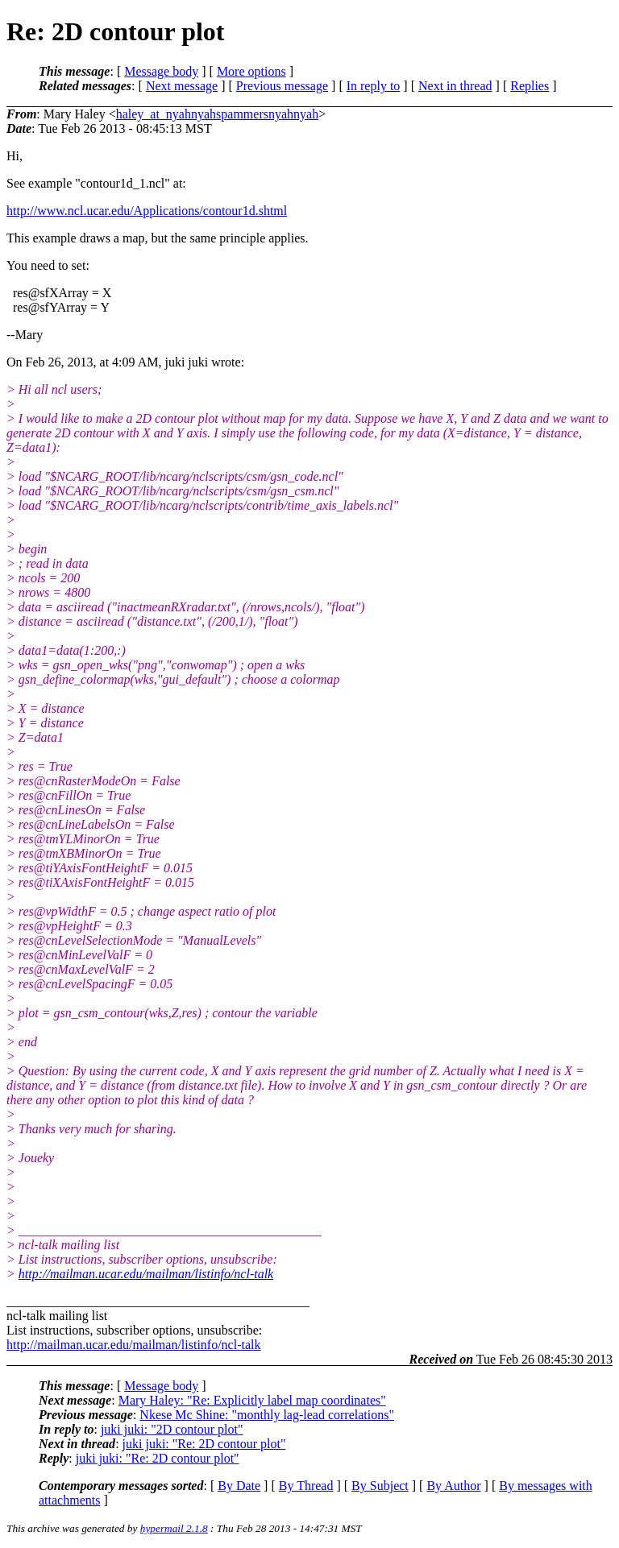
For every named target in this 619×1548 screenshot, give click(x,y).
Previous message (282, 86)
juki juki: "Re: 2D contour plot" (204, 1444)
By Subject (380, 1485)
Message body (161, 71)
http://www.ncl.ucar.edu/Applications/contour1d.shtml (146, 210)
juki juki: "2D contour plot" (172, 1429)
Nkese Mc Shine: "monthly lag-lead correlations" (266, 1415)
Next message (182, 86)
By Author (453, 1485)
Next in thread (455, 86)
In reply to (374, 86)
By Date (239, 1485)
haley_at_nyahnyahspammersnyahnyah (217, 114)
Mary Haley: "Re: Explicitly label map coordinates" (252, 1400)
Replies (529, 86)
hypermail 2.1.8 (174, 1528)
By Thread (306, 1485)
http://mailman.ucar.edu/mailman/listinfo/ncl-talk (146, 1274)
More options (251, 71)
